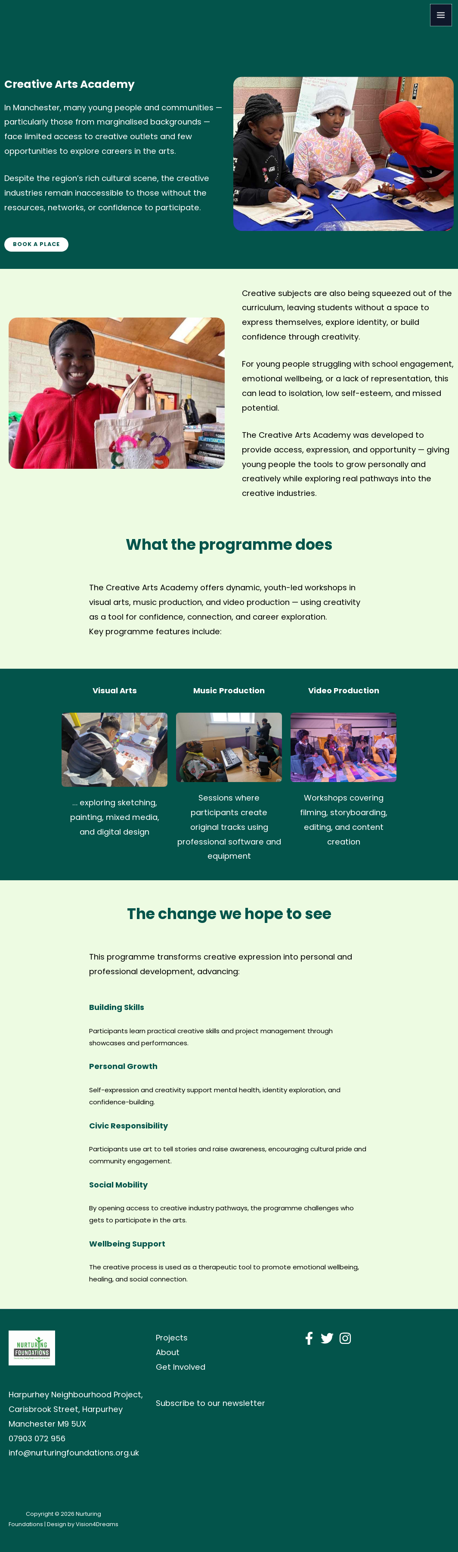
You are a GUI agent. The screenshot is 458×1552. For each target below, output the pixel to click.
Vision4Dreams (97, 1524)
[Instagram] (345, 1338)
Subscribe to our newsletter (210, 1403)
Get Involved (180, 1367)
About (167, 1352)
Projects (172, 1337)
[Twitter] (327, 1338)
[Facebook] (309, 1338)
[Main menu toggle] (441, 14)
